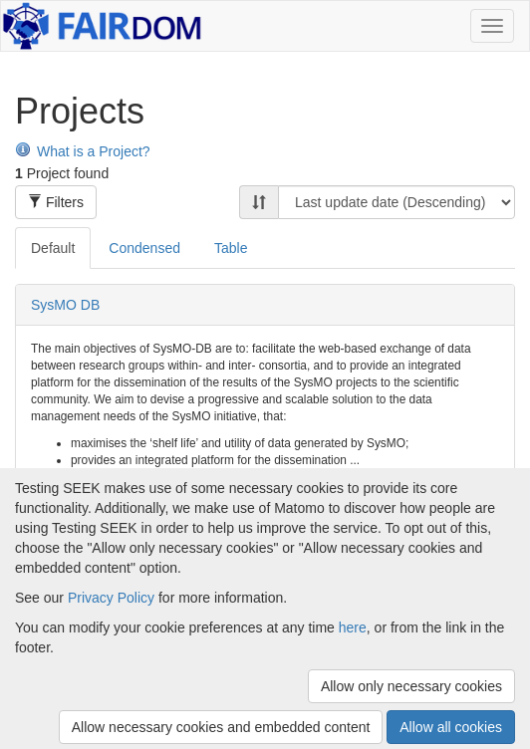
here (353, 627)
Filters (56, 202)
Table (230, 248)
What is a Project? (82, 151)
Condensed (144, 248)
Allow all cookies (450, 727)
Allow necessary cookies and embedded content (221, 727)
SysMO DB (65, 305)
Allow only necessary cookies (411, 686)
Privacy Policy (111, 598)
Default (53, 248)
